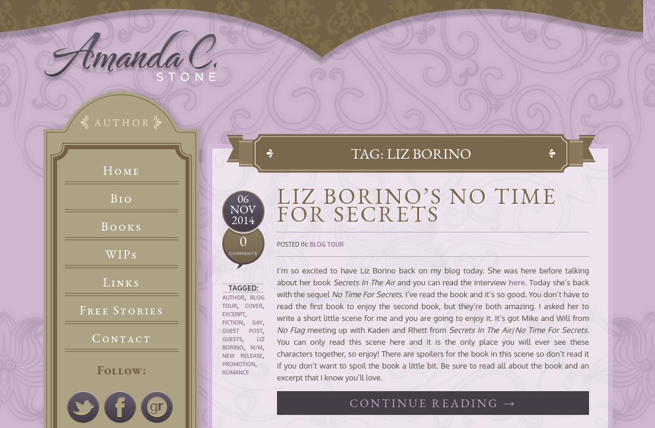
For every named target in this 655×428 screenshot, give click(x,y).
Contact (122, 338)
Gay (257, 322)
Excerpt (233, 314)
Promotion (239, 364)
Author (233, 297)
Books (121, 226)
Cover (254, 306)
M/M (256, 347)
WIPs (121, 254)
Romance (235, 372)
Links (121, 282)
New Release (242, 356)
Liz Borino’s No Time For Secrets (417, 204)
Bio (122, 198)
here (517, 282)
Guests (232, 339)
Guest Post (242, 331)
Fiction (232, 322)
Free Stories (122, 310)
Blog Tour (327, 244)
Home (121, 170)
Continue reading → (433, 403)
